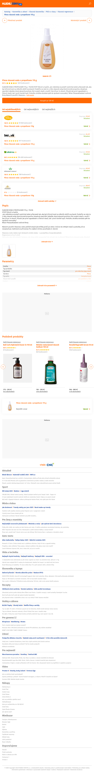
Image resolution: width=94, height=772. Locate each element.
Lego (3, 727)
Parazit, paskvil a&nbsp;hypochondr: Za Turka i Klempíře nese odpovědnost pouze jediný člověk (31, 483)
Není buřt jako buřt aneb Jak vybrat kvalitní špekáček (18, 595)
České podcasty (7, 752)
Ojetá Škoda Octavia (8, 709)
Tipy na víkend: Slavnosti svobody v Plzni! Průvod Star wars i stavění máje (24, 611)
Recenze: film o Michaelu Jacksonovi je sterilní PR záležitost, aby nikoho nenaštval (26, 628)
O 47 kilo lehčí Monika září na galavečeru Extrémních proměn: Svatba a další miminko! (28, 481)
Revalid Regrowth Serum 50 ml (81, 344)
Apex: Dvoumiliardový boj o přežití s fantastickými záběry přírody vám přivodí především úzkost (31, 478)
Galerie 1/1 (47, 76)
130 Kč (85, 178)
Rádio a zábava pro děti (9, 755)
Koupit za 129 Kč (47, 100)
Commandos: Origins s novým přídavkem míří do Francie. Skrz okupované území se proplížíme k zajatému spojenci (36, 663)
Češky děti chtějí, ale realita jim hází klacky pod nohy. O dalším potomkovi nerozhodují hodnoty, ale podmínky (35, 527)
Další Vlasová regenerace (12, 342)
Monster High (6, 722)
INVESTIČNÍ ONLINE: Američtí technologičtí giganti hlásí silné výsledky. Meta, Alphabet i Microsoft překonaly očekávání (38, 576)
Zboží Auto (5, 707)
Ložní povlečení (6, 739)
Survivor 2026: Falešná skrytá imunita (13, 679)
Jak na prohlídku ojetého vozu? (11, 699)
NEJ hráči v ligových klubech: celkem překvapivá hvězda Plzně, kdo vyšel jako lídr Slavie (28, 499)
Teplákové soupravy (8, 734)
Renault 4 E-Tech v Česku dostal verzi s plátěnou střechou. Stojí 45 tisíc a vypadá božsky (28, 543)
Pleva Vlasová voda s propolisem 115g (19, 126)
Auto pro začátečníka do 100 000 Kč (13, 704)
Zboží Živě (5, 689)
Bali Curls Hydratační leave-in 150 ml (17, 344)
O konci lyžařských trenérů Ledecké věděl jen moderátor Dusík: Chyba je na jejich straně (28, 497)
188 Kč (85, 196)
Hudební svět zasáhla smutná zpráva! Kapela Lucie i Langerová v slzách (23, 511)
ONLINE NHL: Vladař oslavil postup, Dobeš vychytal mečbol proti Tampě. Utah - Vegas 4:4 (29, 494)
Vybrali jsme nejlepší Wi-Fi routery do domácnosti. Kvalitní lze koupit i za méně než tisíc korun (30, 562)
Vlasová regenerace (65, 12)
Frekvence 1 (5, 757)
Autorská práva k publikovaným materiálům (58, 768)
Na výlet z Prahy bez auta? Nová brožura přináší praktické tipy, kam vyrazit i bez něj (27, 614)
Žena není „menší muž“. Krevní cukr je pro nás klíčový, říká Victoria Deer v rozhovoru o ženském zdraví (32, 532)
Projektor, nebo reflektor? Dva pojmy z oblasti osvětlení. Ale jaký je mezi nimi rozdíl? (27, 546)
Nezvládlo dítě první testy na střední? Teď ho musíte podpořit (21, 644)
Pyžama (4, 729)
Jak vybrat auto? (7, 712)
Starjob (4, 750)
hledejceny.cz (6, 687)
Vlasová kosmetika (36, 12)
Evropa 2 (4, 760)
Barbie (4, 724)
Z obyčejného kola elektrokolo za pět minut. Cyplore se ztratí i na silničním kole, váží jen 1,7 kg (30, 560)
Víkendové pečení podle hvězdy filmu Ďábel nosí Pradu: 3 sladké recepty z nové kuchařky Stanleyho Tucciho (34, 592)
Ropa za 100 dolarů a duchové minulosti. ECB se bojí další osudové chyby (24, 579)
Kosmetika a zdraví (19, 12)
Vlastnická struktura (76, 770)
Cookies (53, 770)
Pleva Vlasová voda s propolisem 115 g (19, 144)
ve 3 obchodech (8, 392)
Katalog (7, 12)
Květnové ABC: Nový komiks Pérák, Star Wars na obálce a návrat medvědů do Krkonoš (28, 658)
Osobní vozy (5, 692)
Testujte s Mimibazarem (9, 720)
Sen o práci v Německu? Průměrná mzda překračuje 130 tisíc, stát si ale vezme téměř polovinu (30, 581)
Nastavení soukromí (63, 770)
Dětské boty (5, 737)
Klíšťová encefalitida (8, 647)
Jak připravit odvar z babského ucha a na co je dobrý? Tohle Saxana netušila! (25, 597)
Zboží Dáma (5, 694)
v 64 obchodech (42, 392)
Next (91, 366)
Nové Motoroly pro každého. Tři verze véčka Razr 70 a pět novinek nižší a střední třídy (28, 565)
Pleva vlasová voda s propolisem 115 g (19, 80)
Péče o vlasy (51, 12)
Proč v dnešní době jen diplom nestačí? (14, 625)
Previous (3, 366)
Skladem (87, 118)
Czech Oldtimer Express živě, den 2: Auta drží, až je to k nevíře (21, 548)
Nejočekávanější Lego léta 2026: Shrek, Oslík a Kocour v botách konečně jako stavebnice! (29, 660)
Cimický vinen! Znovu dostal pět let (12, 513)
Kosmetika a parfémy (8, 732)
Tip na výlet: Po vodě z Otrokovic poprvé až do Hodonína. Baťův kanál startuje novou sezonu (30, 609)
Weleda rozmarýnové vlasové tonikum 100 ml (47, 345)
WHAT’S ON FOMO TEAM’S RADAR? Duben (14, 630)
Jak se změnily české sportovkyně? (12, 674)
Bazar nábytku (6, 742)
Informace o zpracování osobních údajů (38, 770)
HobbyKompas (6, 702)
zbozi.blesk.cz (6, 697)
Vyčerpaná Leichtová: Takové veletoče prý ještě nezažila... (19, 516)
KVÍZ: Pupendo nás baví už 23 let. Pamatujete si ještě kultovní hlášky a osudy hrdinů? (27, 530)
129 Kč (86, 126)
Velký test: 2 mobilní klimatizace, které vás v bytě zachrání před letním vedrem (26, 641)
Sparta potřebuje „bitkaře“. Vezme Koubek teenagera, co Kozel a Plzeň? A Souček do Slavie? (30, 677)
